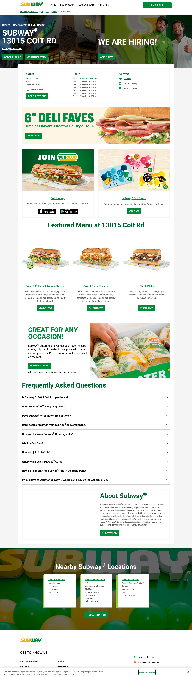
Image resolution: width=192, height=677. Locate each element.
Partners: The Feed (146, 657)
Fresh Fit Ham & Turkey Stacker (45, 286)
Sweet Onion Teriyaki (96, 286)
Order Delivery (36, 57)
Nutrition (62, 661)
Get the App (58, 198)
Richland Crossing (130, 579)
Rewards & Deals (86, 5)
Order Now (33, 135)
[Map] (58, 514)
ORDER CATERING (39, 365)
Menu (53, 5)
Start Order (157, 5)
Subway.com (109, 533)
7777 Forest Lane (56, 579)
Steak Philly (147, 286)
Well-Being (63, 666)
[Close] (188, 672)
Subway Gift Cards (134, 198)
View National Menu (29, 661)
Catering (127, 79)
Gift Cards (103, 5)
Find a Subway (67, 5)
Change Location (12, 48)
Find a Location (96, 615)
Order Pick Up (12, 57)
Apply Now (106, 57)
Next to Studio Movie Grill (95, 581)
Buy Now (134, 210)
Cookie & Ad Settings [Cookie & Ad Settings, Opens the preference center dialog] (147, 672)
